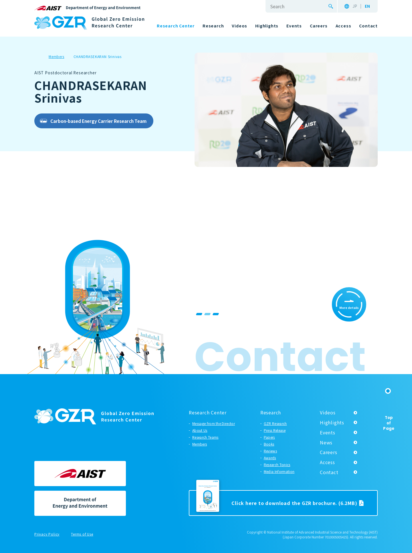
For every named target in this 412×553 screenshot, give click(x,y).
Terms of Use (82, 534)
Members (199, 444)
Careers (328, 452)
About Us (199, 430)
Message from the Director (213, 423)
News (326, 442)
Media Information (279, 471)
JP (354, 6)
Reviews (270, 450)
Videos (328, 412)
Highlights (332, 422)
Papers (269, 437)
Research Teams (205, 437)
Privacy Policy (47, 534)
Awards (270, 457)
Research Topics (277, 464)
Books (269, 444)
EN (367, 6)
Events (327, 432)
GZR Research (275, 423)
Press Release (275, 430)
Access (327, 462)
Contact (329, 472)
